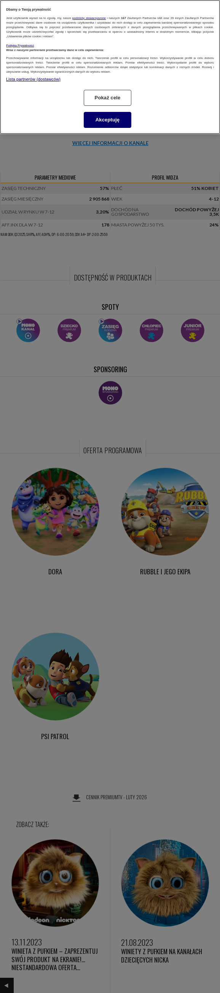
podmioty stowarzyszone (89, 18)
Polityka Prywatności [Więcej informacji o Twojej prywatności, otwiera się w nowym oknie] (20, 45)
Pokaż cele (108, 97)
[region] (110, 67)
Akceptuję (108, 120)
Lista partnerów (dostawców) (33, 79)
